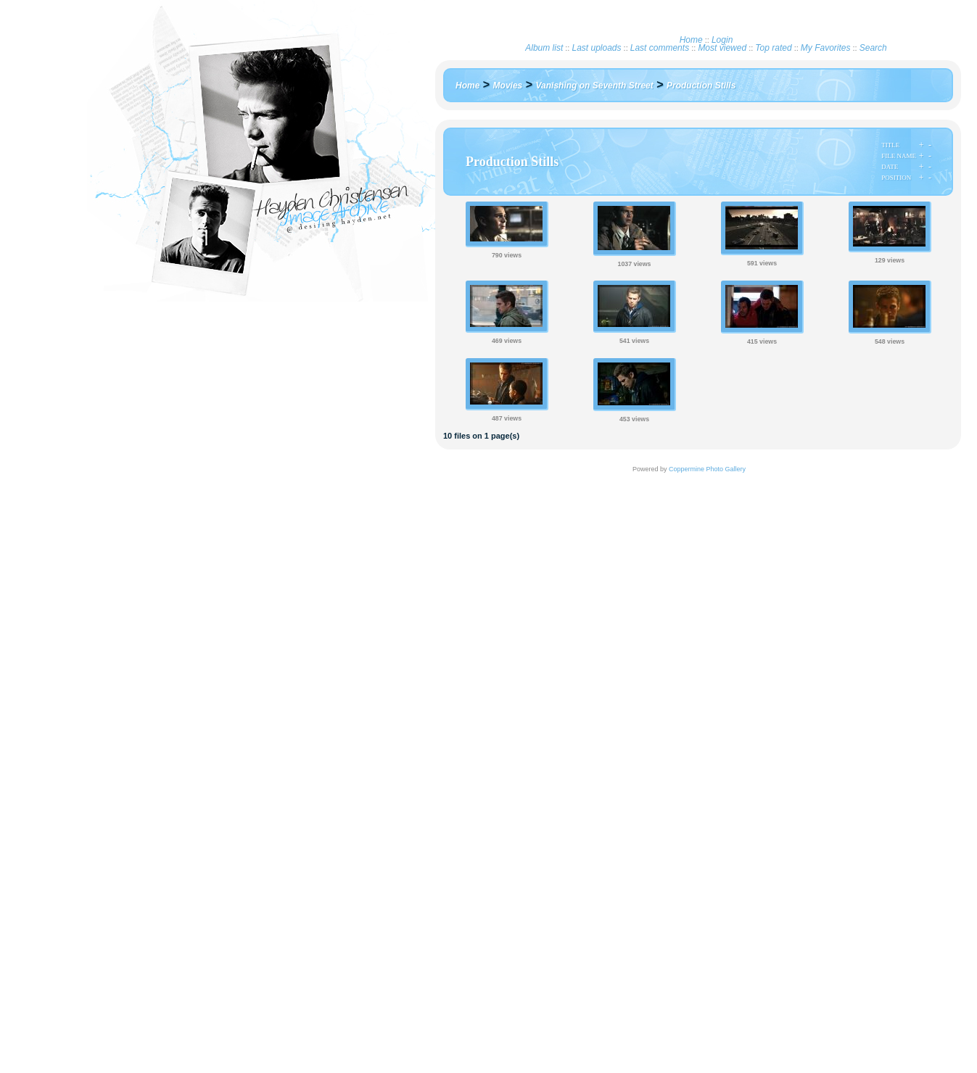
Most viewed (722, 48)
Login (722, 40)
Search (873, 48)
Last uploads (596, 48)
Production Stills (701, 85)
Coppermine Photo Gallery (707, 469)
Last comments (659, 48)
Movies (508, 85)
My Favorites (826, 48)
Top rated (773, 48)
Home (691, 40)
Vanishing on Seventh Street (595, 85)
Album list (544, 48)
